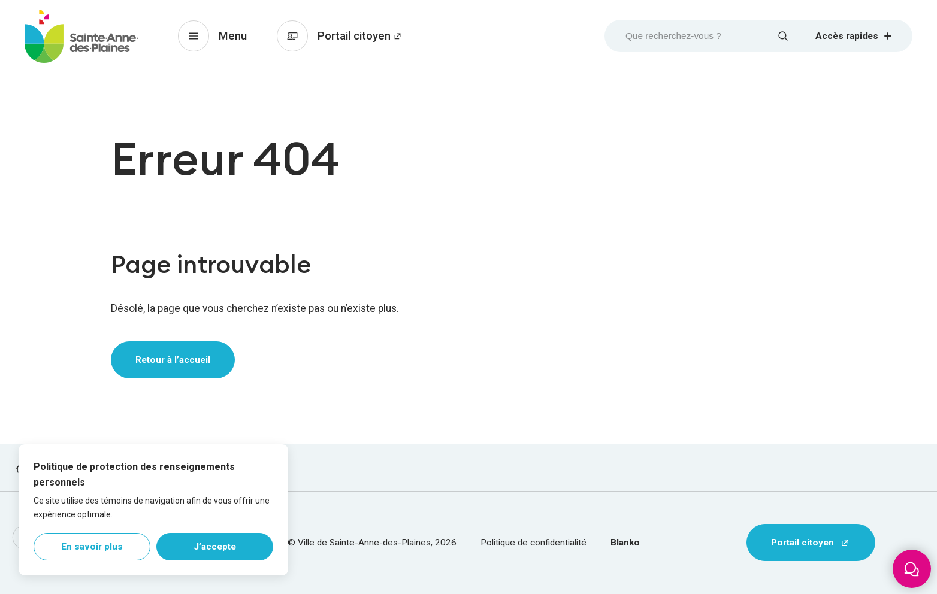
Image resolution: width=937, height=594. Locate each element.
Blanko (625, 542)
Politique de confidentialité (533, 542)
